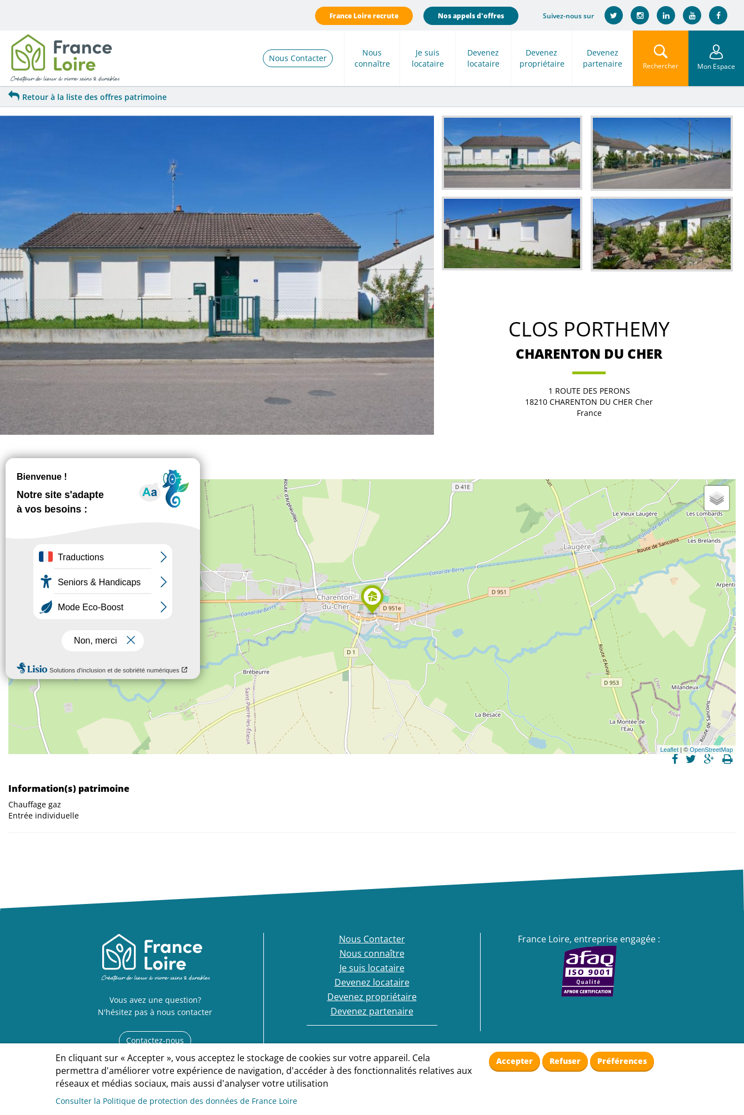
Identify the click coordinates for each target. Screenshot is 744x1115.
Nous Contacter (298, 58)
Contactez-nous (155, 1040)
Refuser (565, 1061)
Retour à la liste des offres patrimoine (87, 97)
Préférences (622, 1061)
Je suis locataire (428, 58)
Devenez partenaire (602, 58)
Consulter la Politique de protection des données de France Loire (176, 1101)
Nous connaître (372, 58)
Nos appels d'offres (471, 16)
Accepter (514, 1061)
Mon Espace (716, 66)
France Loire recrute (363, 16)
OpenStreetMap (711, 749)
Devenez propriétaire (542, 58)
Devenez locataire (483, 58)
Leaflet (669, 749)
